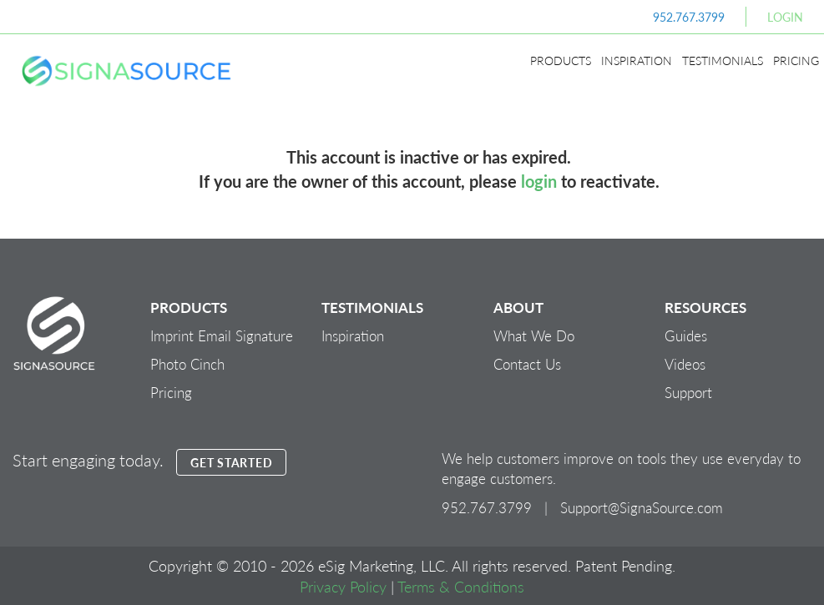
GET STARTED (231, 462)
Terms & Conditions (460, 586)
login (539, 181)
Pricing (796, 60)
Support (688, 392)
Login (785, 16)
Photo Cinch (187, 364)
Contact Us (527, 364)
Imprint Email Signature (221, 335)
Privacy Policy (343, 586)
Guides (686, 335)
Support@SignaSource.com (641, 507)
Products (560, 60)
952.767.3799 (689, 16)
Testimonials (722, 60)
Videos (685, 364)
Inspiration (636, 60)
